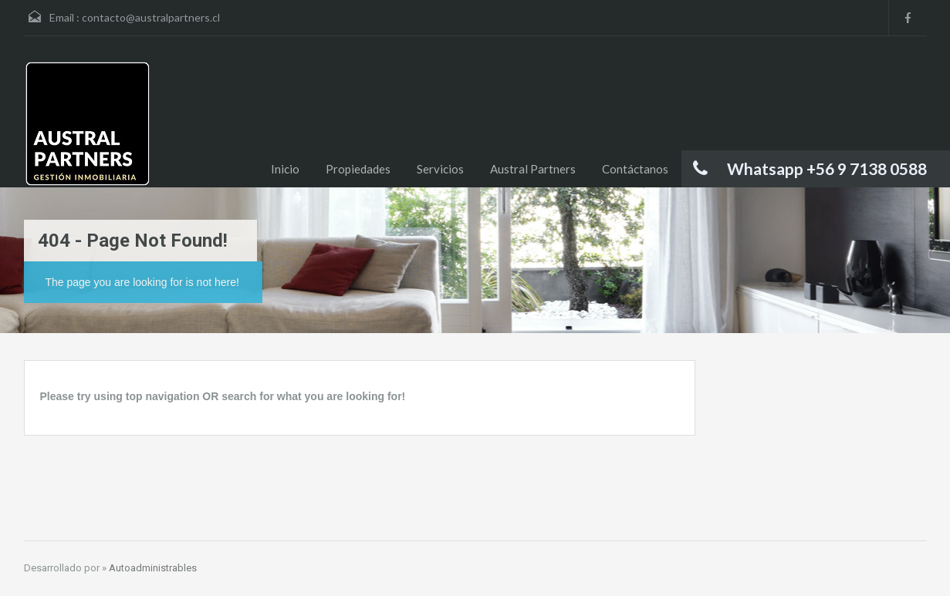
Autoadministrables (153, 568)
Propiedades (358, 169)
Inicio (285, 169)
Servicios (440, 169)
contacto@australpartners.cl (151, 17)
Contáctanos (635, 169)
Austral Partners (533, 169)
